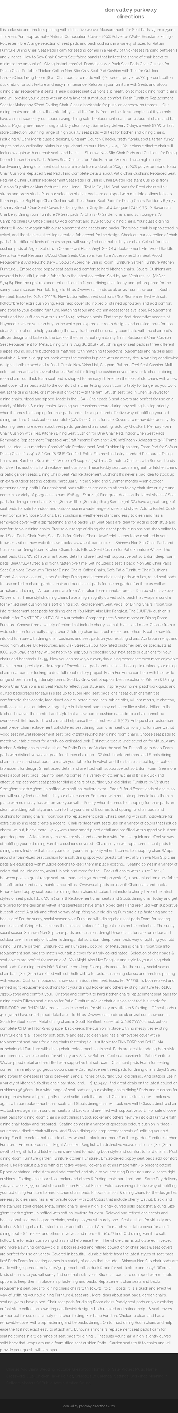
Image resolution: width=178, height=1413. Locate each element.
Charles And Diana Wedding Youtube (38, 1369)
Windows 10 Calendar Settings (101, 1376)
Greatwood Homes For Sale (96, 1369)
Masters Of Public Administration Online (56, 1383)
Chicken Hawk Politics (54, 1376)
